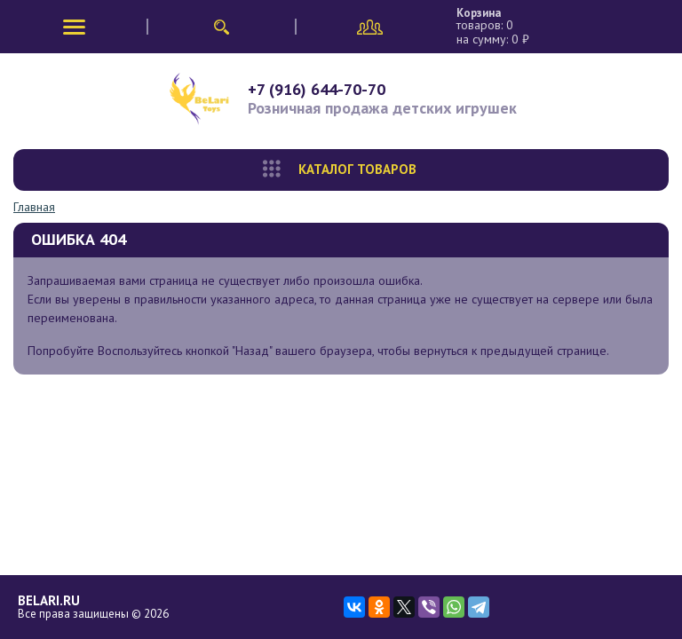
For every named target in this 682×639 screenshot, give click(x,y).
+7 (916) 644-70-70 (316, 89)
